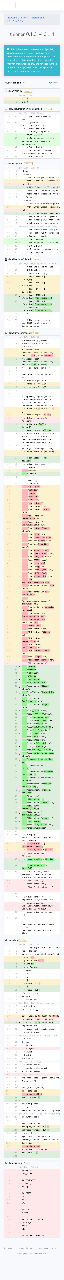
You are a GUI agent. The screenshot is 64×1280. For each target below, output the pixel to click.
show (55, 82)
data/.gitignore (15, 1181)
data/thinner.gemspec (19, 336)
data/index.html (16, 164)
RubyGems (11, 17)
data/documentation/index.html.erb (25, 109)
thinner (23, 17)
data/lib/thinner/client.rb (19, 262)
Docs (54, 1268)
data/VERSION (15, 91)
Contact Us (9, 1268)
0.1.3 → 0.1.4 (16, 21)
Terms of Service (24, 1268)
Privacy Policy (42, 1268)
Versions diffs (37, 17)
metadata (13, 953)
